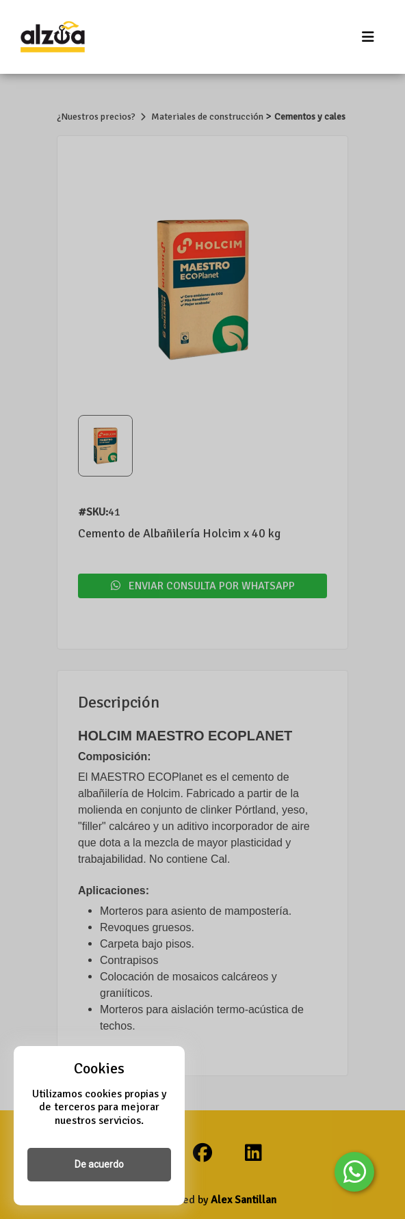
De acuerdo (99, 1164)
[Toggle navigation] (368, 37)
